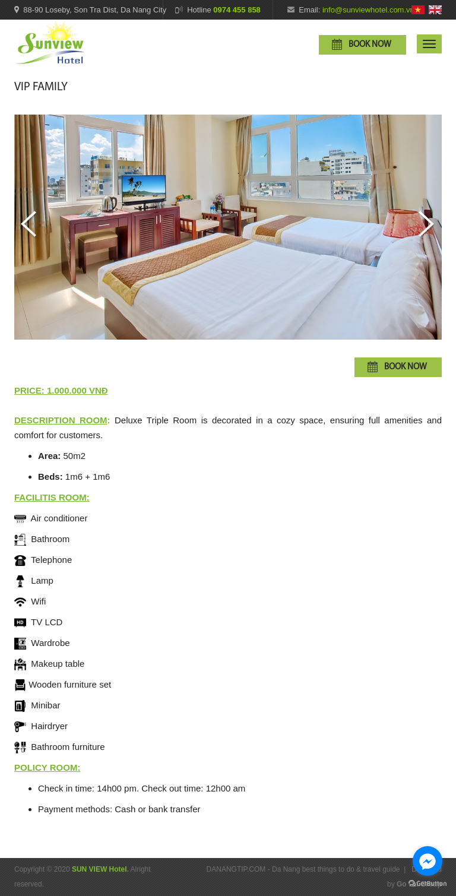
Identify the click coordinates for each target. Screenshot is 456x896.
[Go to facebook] (427, 861)
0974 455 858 (237, 9)
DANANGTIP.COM (236, 869)
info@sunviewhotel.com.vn (368, 9)
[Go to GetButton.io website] (427, 884)
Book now (370, 44)
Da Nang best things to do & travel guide (336, 869)
